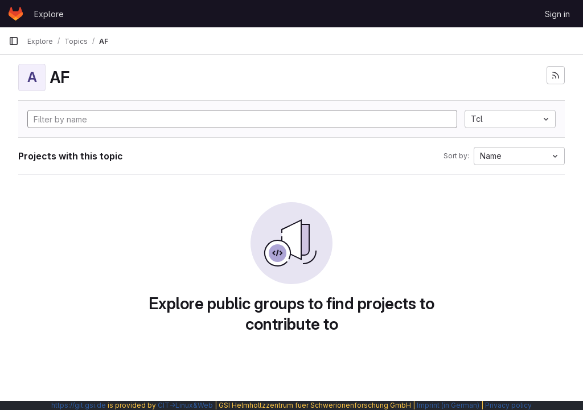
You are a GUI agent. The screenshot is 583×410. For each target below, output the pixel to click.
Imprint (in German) (448, 405)
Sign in (557, 14)
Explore (49, 14)
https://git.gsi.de (78, 405)
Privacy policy (508, 405)
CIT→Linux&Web (185, 405)
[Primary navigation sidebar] (14, 41)
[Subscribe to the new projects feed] (556, 75)
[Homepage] (15, 14)
